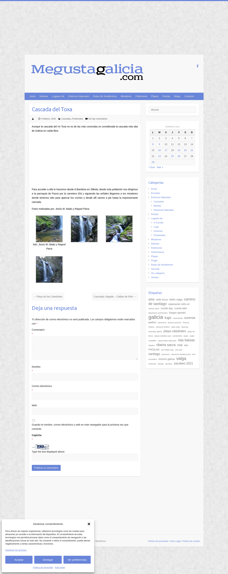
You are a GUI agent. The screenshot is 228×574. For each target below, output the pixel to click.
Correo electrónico (85, 389)
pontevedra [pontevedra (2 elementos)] (177, 336)
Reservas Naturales (164, 210)
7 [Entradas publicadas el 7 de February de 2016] (191, 138)
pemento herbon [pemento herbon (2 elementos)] (163, 327)
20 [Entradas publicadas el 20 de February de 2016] (185, 150)
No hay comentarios (98, 119)
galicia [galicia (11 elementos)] (155, 317)
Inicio (33, 96)
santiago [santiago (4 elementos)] (154, 354)
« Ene (151, 167)
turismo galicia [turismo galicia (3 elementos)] (167, 359)
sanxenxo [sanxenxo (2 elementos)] (166, 354)
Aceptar (19, 559)
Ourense (158, 231)
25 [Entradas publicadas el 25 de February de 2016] (172, 156)
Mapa (177, 96)
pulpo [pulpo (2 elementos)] (186, 336)
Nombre (85, 369)
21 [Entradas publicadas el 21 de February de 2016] (191, 150)
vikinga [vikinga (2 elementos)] (160, 364)
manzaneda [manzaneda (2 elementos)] (178, 318)
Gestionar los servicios (16, 550)
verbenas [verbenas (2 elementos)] (152, 364)
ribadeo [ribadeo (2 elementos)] (151, 345)
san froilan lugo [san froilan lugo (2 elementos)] (167, 350)
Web (34, 405)
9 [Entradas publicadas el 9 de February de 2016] (159, 144)
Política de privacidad (43, 567)
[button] (89, 524)
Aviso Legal (175, 541)
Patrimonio (141, 96)
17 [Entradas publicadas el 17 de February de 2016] (166, 150)
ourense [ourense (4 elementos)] (189, 318)
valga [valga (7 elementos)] (181, 358)
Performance (157, 252)
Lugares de (58, 96)
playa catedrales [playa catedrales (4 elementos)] (174, 331)
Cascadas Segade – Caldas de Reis (115, 296)
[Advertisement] (114, 27)
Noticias (43, 96)
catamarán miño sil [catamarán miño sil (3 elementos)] (179, 304)
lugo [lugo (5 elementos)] (168, 318)
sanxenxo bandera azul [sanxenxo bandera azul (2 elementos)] (181, 354)
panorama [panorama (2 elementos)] (162, 322)
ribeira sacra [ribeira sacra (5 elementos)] (166, 345)
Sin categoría (158, 273)
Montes (157, 205)
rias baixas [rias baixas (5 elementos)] (186, 340)
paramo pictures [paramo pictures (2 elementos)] (174, 322)
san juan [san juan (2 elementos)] (178, 350)
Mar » (160, 167)
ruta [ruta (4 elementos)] (179, 345)
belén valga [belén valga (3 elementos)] (175, 299)
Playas (155, 96)
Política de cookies (191, 541)
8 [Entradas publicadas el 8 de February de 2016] (153, 144)
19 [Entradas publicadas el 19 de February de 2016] (179, 150)
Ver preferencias (77, 559)
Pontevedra (77, 119)
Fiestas (166, 96)
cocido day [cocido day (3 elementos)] (167, 308)
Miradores (126, 96)
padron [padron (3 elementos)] (152, 322)
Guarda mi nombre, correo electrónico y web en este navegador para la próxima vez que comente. (80, 426)
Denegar (48, 559)
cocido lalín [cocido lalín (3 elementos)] (180, 308)
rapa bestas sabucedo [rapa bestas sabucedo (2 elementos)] (167, 341)
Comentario (85, 332)
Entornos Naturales (78, 96)
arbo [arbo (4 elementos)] (151, 299)
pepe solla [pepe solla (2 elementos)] (175, 327)
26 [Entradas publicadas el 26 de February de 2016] (179, 156)
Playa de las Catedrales (48, 296)
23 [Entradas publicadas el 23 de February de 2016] (159, 156)
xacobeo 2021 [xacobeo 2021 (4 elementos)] (183, 363)
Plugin (154, 260)
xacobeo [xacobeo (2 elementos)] (168, 364)
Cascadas (66, 119)
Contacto (189, 96)
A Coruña (158, 222)
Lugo (156, 226)
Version (155, 277)
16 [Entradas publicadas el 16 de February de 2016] (159, 150)
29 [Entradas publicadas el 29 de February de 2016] (153, 162)
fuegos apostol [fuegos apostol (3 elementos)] (177, 312)
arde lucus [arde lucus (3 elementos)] (162, 299)
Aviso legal (60, 567)
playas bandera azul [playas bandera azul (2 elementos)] (162, 336)
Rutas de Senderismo (105, 96)
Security (155, 269)
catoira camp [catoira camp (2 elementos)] (153, 308)
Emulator (155, 193)
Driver (154, 189)
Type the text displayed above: (48, 451)
